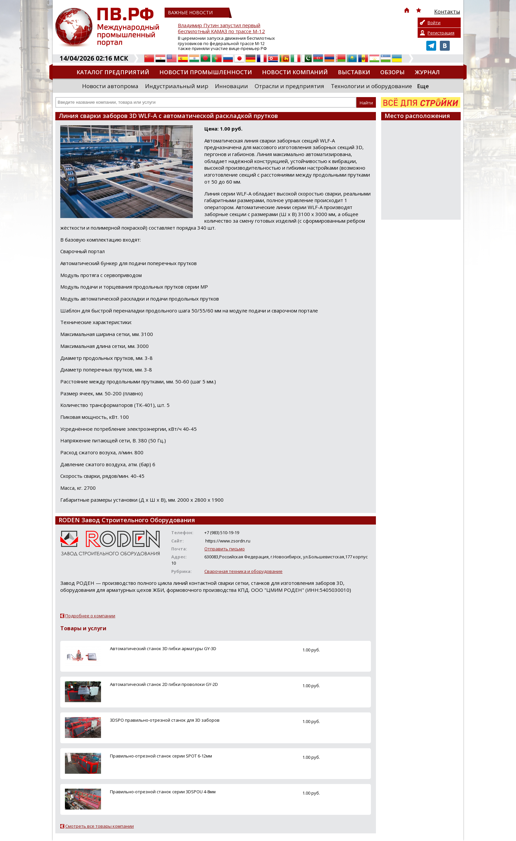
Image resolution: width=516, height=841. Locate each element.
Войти (434, 23)
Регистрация (441, 33)
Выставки (354, 72)
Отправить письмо (224, 549)
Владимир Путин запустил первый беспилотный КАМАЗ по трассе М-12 (221, 28)
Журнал (427, 72)
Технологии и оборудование (371, 86)
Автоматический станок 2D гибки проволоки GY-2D (164, 684)
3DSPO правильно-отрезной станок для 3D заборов (165, 720)
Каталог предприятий (113, 72)
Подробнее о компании (90, 616)
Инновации (231, 86)
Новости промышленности (205, 72)
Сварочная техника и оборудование (243, 571)
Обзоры (392, 72)
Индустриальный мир (176, 86)
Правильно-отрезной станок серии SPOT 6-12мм (161, 756)
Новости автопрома (110, 86)
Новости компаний (295, 72)
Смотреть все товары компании (99, 826)
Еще (423, 86)
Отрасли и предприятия (289, 86)
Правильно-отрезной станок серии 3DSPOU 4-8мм (163, 792)
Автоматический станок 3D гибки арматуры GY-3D (163, 648)
